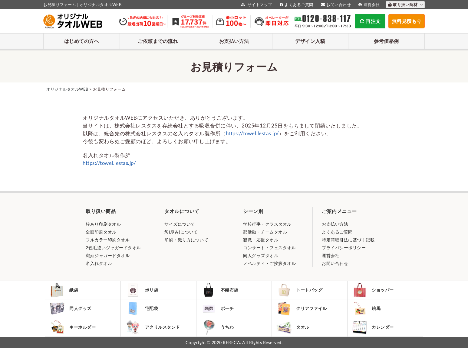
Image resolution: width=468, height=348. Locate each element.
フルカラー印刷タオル (108, 239)
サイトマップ (255, 4)
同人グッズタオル (260, 255)
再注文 (370, 21)
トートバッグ (299, 290)
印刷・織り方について (186, 239)
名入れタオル (99, 263)
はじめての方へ (81, 41)
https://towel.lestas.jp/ (252, 133)
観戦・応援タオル (260, 239)
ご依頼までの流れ (158, 41)
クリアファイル (301, 308)
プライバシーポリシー (344, 247)
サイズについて (179, 224)
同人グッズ (70, 308)
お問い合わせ (335, 4)
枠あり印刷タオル (103, 224)
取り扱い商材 (405, 4)
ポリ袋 (141, 290)
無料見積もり (407, 21)
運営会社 (368, 4)
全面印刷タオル (101, 231)
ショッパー (373, 290)
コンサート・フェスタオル (269, 247)
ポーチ (217, 308)
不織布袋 (219, 290)
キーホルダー (73, 327)
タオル (292, 327)
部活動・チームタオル (265, 231)
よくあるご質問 (295, 4)
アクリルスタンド (152, 327)
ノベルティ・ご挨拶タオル (269, 263)
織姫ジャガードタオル (108, 255)
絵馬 (366, 308)
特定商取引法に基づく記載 (348, 239)
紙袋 (64, 290)
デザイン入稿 (310, 41)
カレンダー (373, 327)
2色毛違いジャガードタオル (113, 247)
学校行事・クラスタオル (267, 224)
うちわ (217, 327)
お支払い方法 (234, 41)
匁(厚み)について (181, 231)
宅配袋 (141, 308)
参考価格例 (386, 41)
